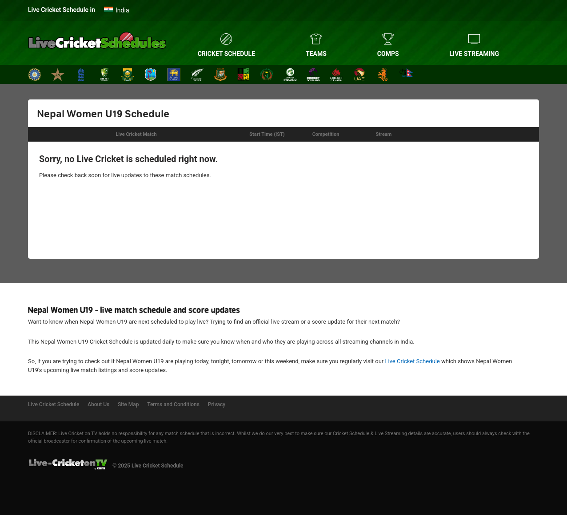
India (122, 10)
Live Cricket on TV (77, 433)
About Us (98, 404)
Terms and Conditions (173, 404)
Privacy (216, 404)
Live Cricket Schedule (412, 361)
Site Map (128, 404)
